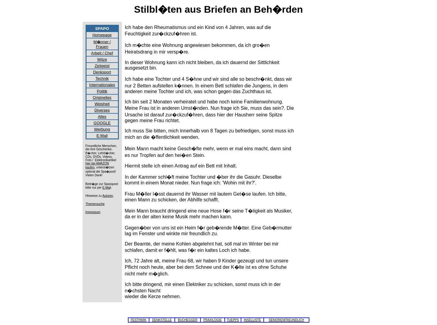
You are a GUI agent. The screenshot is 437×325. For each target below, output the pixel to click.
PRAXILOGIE (212, 320)
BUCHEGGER (187, 320)
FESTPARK (138, 320)
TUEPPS (233, 320)
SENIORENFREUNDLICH (286, 320)
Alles (102, 116)
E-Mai (106, 187)
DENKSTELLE (162, 320)
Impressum (93, 212)
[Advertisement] (327, 115)
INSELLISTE (252, 320)
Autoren (108, 195)
